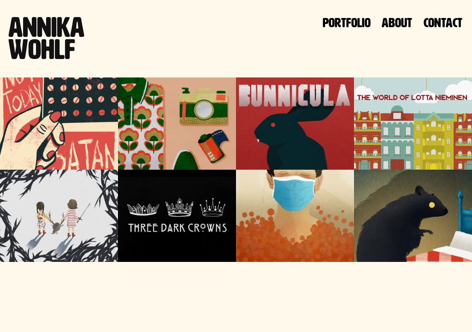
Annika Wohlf (49, 38)
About (397, 23)
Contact (443, 23)
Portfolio (347, 23)
